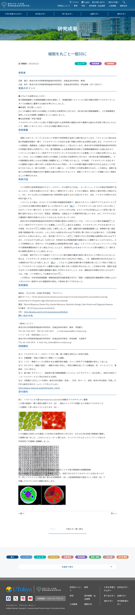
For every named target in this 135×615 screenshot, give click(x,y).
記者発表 (67, 557)
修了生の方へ (67, 14)
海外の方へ (121, 14)
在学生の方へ (40, 14)
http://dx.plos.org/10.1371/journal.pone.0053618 (46, 312)
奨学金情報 (122, 557)
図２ (77, 243)
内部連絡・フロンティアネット (50, 598)
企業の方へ (94, 14)
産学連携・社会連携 (99, 7)
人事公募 (108, 557)
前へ (22, 513)
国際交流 (126, 7)
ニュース (40, 557)
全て (12, 557)
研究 (86, 7)
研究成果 (81, 557)
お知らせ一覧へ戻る (74, 529)
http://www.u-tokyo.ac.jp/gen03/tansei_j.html (39, 388)
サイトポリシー (11, 605)
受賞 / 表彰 (95, 557)
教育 (78, 7)
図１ (72, 206)
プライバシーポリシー (27, 605)
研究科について (66, 7)
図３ (53, 262)
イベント (53, 557)
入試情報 (115, 7)
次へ (113, 513)
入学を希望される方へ (13, 14)
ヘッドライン (26, 557)
